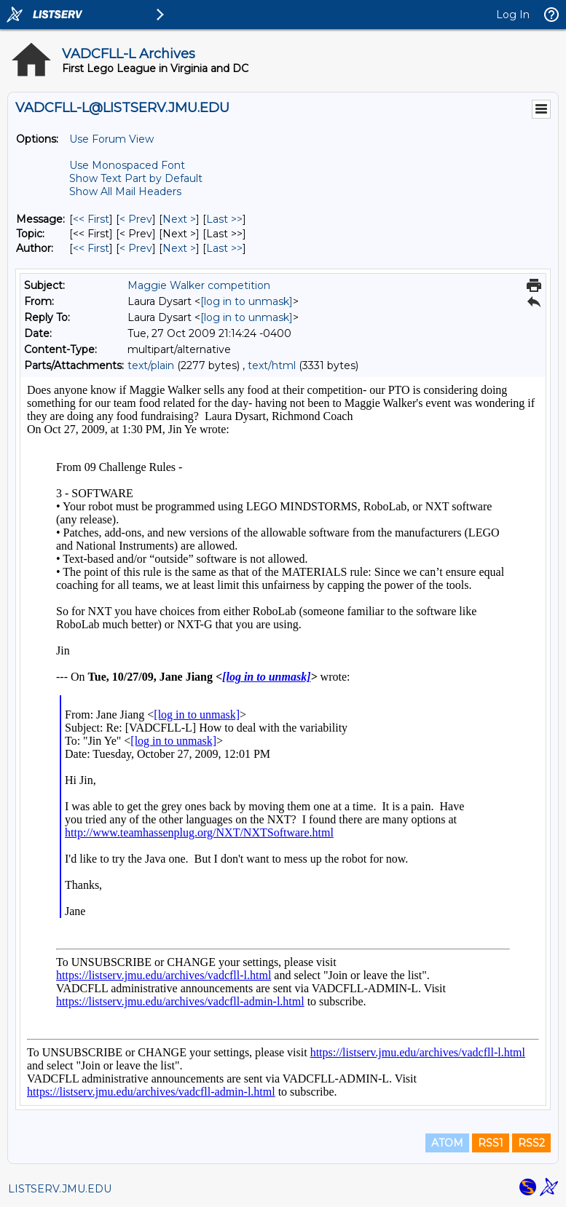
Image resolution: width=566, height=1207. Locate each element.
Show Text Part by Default (136, 178)
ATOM (447, 1142)
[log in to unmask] (246, 301)
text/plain (150, 365)
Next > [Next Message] (179, 219)
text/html (272, 365)
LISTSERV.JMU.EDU (59, 1188)
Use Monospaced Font (127, 165)
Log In (513, 14)
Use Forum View (111, 139)
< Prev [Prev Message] (135, 219)
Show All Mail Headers (125, 191)
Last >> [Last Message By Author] (224, 248)
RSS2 (531, 1142)
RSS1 (490, 1142)
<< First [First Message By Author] (91, 248)
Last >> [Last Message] (224, 219)
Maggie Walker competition (198, 285)
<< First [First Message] (91, 219)
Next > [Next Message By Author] (179, 248)
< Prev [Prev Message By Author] (135, 248)
